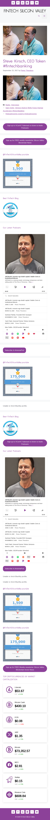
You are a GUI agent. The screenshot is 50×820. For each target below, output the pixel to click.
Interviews (15, 105)
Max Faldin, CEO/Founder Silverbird (17, 327)
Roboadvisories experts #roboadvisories (21, 114)
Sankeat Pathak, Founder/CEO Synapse (18, 315)
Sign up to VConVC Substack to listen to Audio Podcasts (25, 127)
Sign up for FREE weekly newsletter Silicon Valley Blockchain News (25, 141)
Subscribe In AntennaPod (14, 350)
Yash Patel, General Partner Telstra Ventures (19, 321)
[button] (39, 16)
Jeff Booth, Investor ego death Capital (17, 308)
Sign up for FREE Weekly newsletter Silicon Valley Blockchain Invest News (25, 668)
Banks (8, 105)
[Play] (25, 87)
